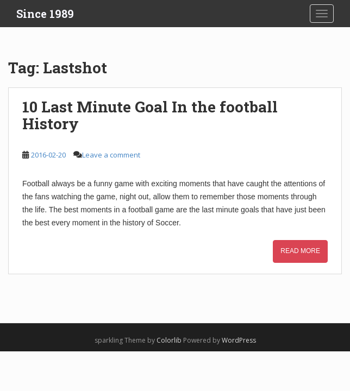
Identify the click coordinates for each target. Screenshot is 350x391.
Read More (300, 251)
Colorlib (169, 340)
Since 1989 (45, 14)
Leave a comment (111, 155)
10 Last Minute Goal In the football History (150, 115)
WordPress (239, 340)
